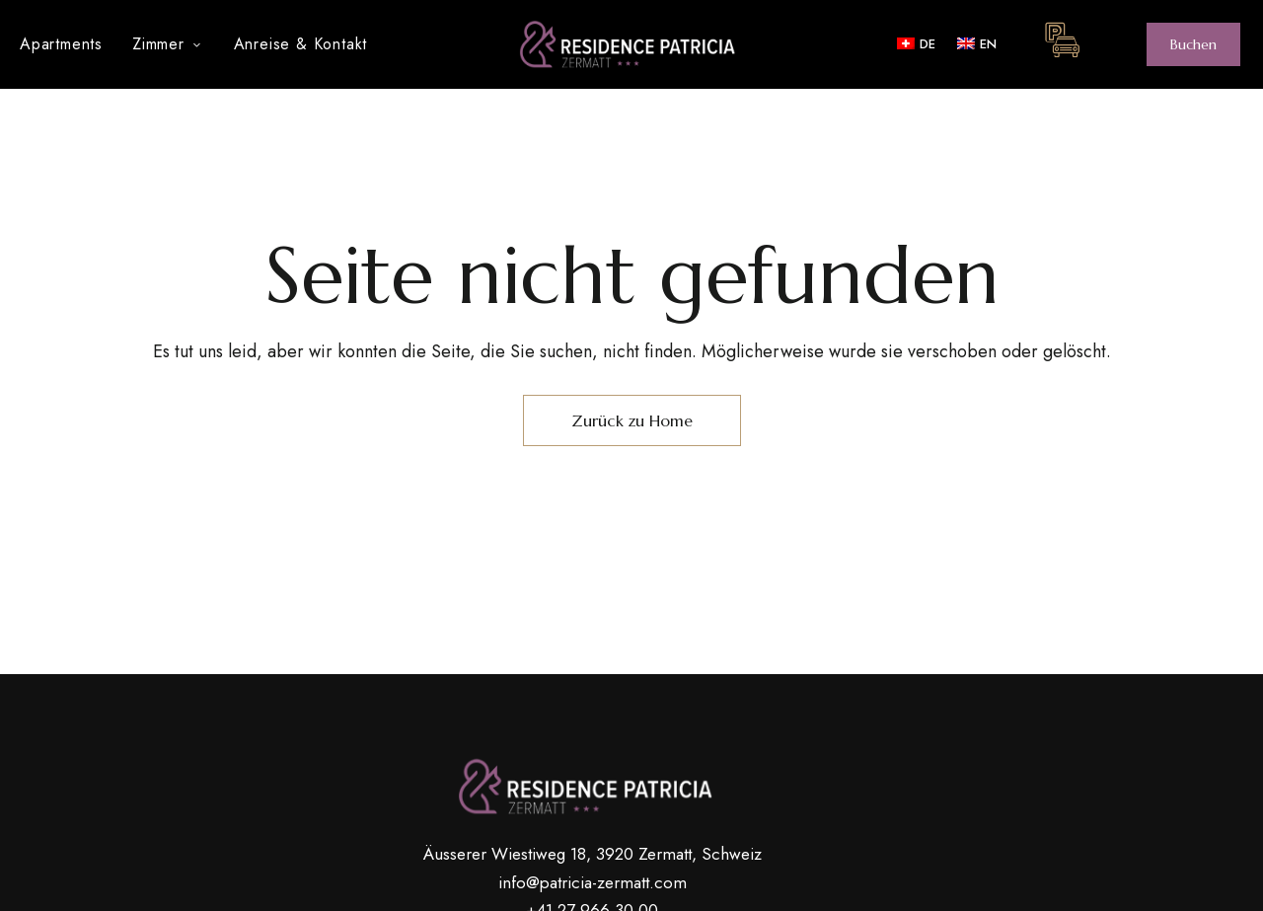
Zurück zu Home (632, 420)
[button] (1193, 44)
